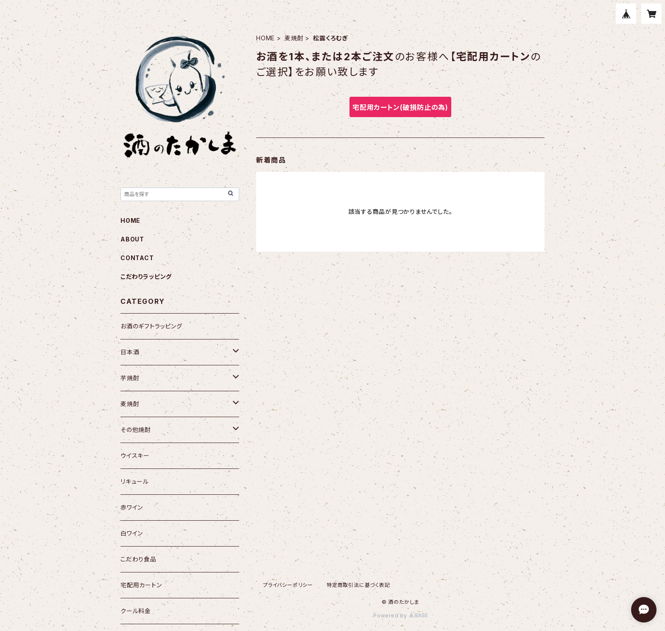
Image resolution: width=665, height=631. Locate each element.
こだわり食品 (138, 559)
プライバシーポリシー (288, 585)
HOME (265, 38)
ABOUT (132, 239)
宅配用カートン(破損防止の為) (400, 107)
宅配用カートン (141, 585)
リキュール (134, 481)
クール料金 (135, 610)
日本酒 (129, 352)
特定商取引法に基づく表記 (358, 585)
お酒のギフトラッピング (151, 326)
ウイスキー (135, 455)
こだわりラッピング (146, 276)
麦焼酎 (294, 38)
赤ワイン (131, 507)
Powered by (400, 615)
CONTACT (137, 257)
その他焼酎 (135, 429)
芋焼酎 (129, 377)
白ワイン (131, 533)
